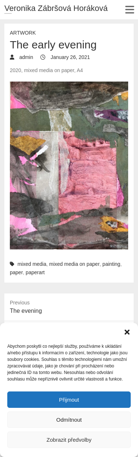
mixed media (31, 264)
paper (16, 272)
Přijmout (69, 400)
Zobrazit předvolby (69, 440)
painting (111, 264)
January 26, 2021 (69, 57)
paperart (35, 272)
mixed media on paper (74, 264)
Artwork (23, 33)
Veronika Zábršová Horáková (56, 8)
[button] (127, 332)
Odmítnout (69, 420)
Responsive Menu (129, 9)
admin (25, 57)
